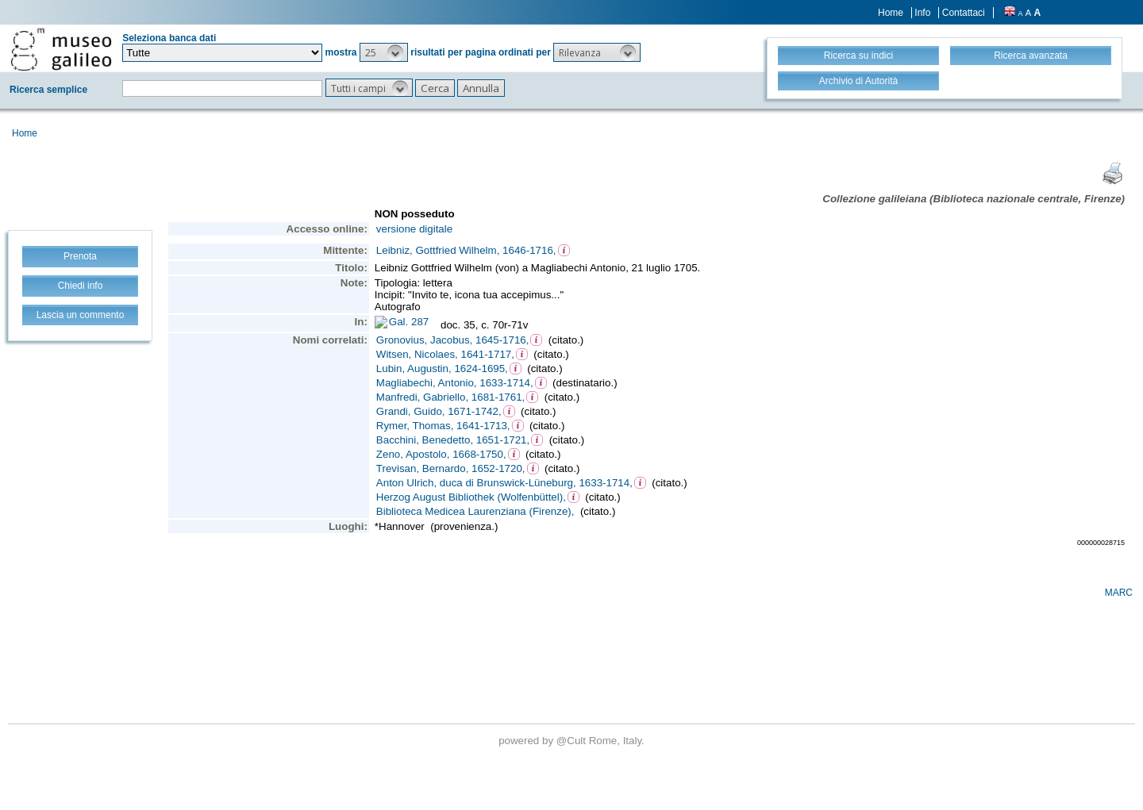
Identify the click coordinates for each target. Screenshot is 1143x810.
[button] (384, 52)
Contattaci (963, 12)
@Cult (572, 741)
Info (922, 12)
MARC (1119, 592)
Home (890, 12)
